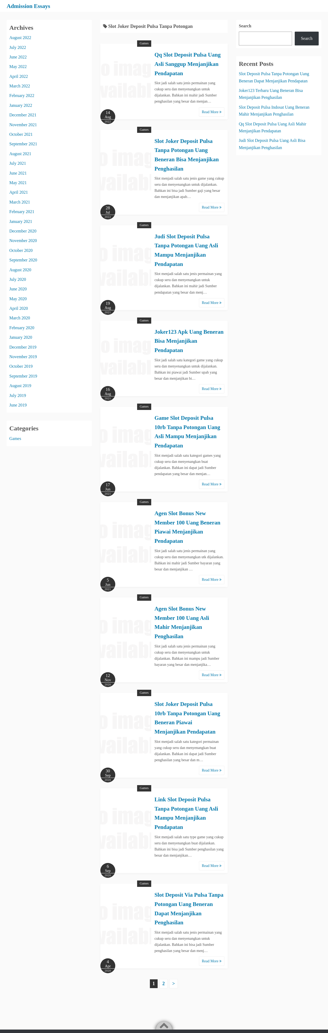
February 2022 (21, 95)
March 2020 (19, 318)
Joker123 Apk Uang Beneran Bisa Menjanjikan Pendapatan (189, 340)
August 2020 (20, 269)
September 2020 (23, 260)
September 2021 (23, 144)
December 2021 (22, 115)
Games (144, 43)
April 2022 (18, 76)
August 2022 (20, 37)
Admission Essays (31, 5)
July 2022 (17, 47)
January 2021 (20, 221)
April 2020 (18, 308)
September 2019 (23, 376)
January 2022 (20, 105)
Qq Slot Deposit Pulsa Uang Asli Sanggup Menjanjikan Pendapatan (187, 64)
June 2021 (18, 173)
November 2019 (23, 356)
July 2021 (17, 163)
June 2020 (18, 289)
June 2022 (18, 56)
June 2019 (18, 405)
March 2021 (19, 202)
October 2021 (21, 134)
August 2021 (20, 153)
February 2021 (21, 211)
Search (245, 25)
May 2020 (18, 298)
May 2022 (18, 66)
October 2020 (21, 250)
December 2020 (22, 230)
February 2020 (21, 327)
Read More (212, 112)
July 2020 (17, 279)
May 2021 (18, 182)
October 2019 (21, 366)
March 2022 (19, 86)
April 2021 (18, 192)
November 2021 (23, 124)
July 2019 (17, 395)
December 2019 (22, 347)
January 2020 (20, 337)
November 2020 (23, 240)
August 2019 (20, 385)
